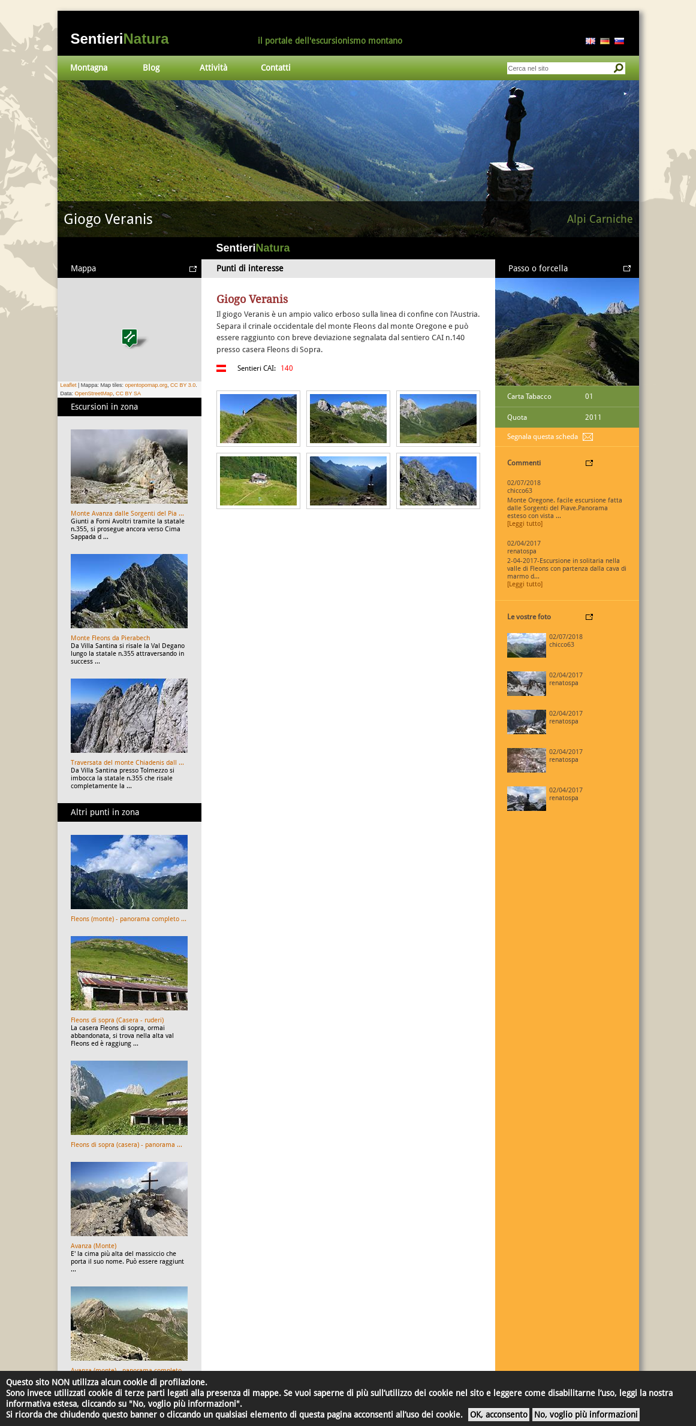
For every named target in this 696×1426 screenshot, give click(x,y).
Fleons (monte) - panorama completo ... (128, 919)
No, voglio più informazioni (586, 1414)
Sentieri (120, 39)
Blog (151, 67)
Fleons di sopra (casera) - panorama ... (126, 1145)
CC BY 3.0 (182, 385)
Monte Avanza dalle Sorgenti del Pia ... (127, 513)
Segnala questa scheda (542, 436)
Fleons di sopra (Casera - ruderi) (117, 1020)
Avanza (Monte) (93, 1246)
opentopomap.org (146, 385)
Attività (213, 67)
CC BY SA (128, 393)
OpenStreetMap (94, 393)
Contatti (276, 67)
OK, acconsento (499, 1414)
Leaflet (69, 385)
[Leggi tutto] (525, 524)
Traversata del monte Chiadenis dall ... (127, 763)
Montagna (88, 67)
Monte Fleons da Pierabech (110, 638)
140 (287, 368)
